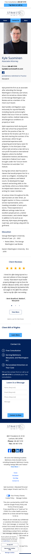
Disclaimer (15, 475)
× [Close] (17, 536)
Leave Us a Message (16, 382)
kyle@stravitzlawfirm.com (12, 69)
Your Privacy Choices (15, 496)
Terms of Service (13, 507)
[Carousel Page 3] (19, 306)
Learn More (15, 335)
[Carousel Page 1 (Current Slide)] (12, 306)
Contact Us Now (15, 415)
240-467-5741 (12, 66)
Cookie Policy (10, 498)
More (26, 20)
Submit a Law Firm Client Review (15, 319)
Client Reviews (15, 261)
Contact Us (15, 20)
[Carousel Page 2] (15, 306)
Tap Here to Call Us (15, 5)
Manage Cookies (21, 498)
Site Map (15, 478)
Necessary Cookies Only (9, 549)
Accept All (10, 544)
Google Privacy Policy (17, 504)
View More (15, 312)
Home (5, 20)
